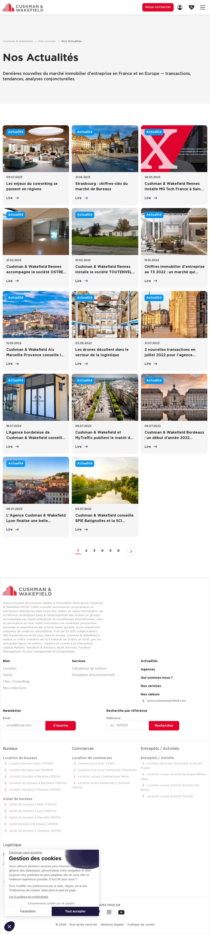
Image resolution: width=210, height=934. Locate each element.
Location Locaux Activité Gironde (167, 796)
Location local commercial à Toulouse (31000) (101, 784)
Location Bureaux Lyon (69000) (28, 770)
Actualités (149, 660)
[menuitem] (157, 7)
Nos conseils (47, 41)
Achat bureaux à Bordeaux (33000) (30, 824)
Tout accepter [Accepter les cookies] (75, 911)
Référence (113, 718)
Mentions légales (112, 924)
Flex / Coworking (16, 681)
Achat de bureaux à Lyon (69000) (29, 811)
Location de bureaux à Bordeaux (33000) (35, 783)
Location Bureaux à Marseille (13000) (31, 776)
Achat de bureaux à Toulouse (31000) (32, 830)
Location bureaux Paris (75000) (28, 763)
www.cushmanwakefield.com (163, 700)
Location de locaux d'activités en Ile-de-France (172, 765)
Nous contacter (157, 7)
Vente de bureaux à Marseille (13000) (32, 817)
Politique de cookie (141, 924)
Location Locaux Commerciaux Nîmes (101, 776)
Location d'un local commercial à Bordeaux (104, 770)
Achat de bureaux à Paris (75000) (29, 804)
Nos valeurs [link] (150, 694)
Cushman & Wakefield (18, 41)
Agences (148, 669)
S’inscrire (60, 725)
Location (9, 668)
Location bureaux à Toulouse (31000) (31, 789)
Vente (7, 674)
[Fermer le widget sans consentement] (26, 852)
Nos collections (14, 687)
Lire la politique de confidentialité (28, 896)
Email (6, 718)
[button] (9, 926)
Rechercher (164, 725)
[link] (181, 7)
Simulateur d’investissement (93, 674)
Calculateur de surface (89, 668)
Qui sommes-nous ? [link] (157, 677)
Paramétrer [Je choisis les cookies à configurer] (28, 911)
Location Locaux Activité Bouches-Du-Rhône (170, 787)
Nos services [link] (151, 685)
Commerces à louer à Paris (93, 763)
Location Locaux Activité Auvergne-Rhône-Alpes (174, 776)
